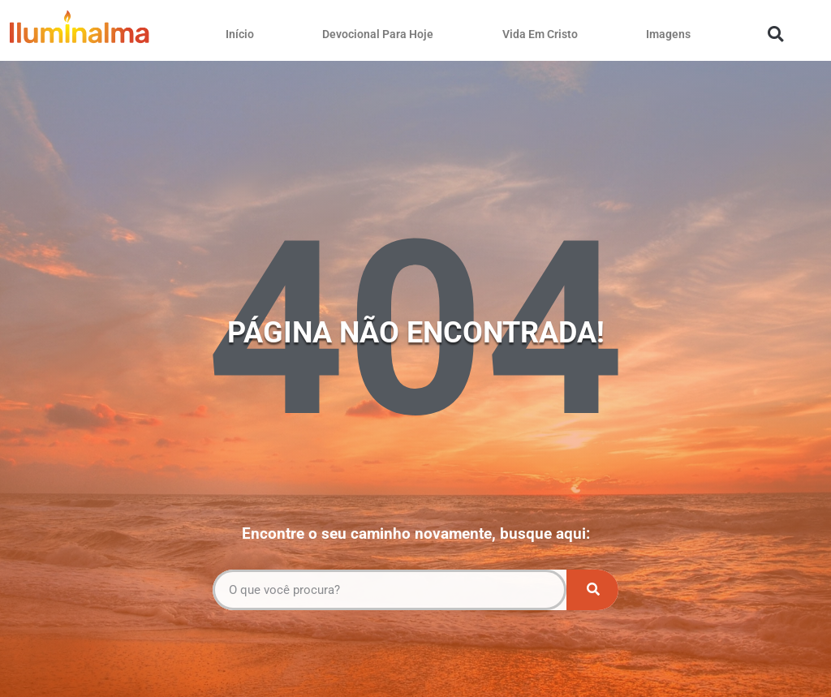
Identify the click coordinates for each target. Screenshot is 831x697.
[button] (775, 33)
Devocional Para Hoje (377, 34)
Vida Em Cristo (540, 34)
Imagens (668, 34)
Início (240, 34)
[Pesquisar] (592, 590)
